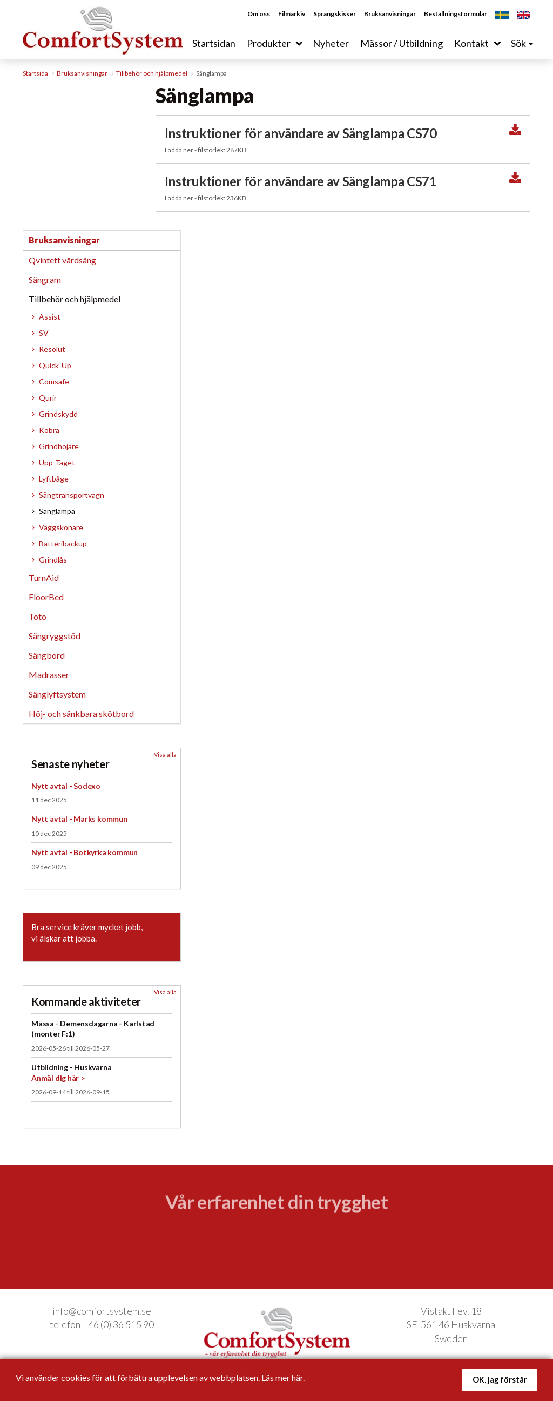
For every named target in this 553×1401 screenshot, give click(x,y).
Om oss (258, 14)
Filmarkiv (291, 14)
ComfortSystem (104, 29)
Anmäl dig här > (58, 1077)
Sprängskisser (334, 14)
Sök (522, 43)
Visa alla (165, 754)
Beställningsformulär (455, 14)
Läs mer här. (283, 1377)
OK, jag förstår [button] (500, 1379)
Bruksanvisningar (390, 14)
